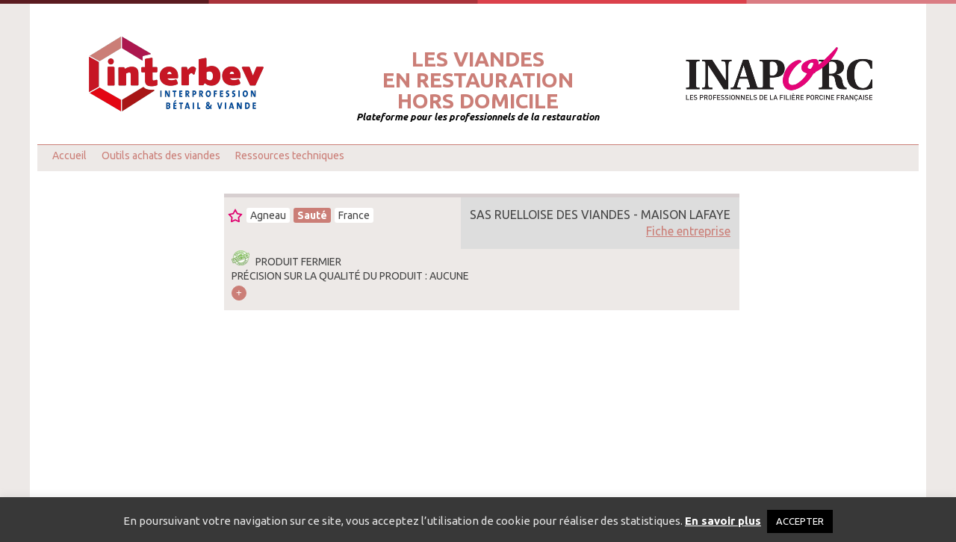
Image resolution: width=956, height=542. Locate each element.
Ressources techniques (289, 155)
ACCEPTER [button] (800, 521)
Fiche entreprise (688, 231)
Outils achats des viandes (161, 155)
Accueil (69, 155)
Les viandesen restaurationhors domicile (478, 80)
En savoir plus (723, 520)
